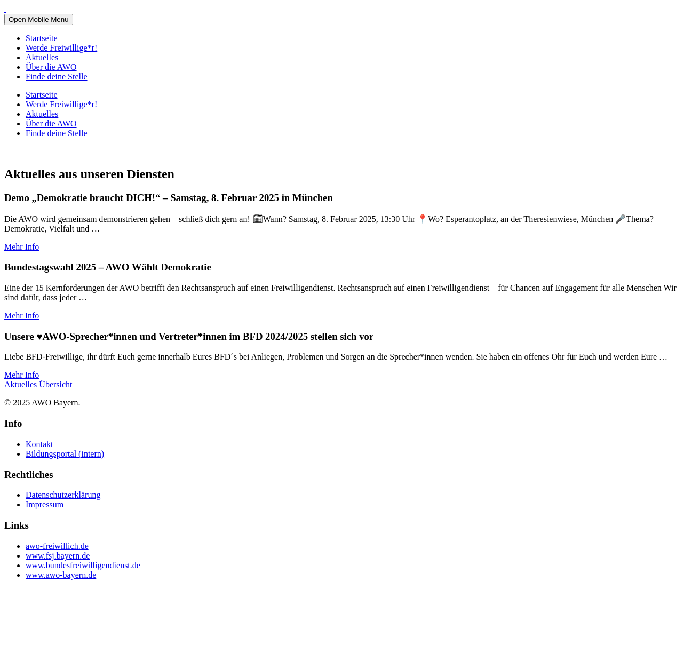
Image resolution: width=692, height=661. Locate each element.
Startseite (42, 38)
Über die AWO (51, 66)
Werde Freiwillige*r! (61, 47)
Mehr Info (21, 246)
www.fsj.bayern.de (58, 555)
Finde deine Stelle (57, 76)
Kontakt (39, 444)
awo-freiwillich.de (57, 546)
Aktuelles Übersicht (38, 384)
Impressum (44, 504)
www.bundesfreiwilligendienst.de (83, 565)
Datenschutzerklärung (63, 494)
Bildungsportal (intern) (65, 453)
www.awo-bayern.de (61, 574)
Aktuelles (42, 57)
